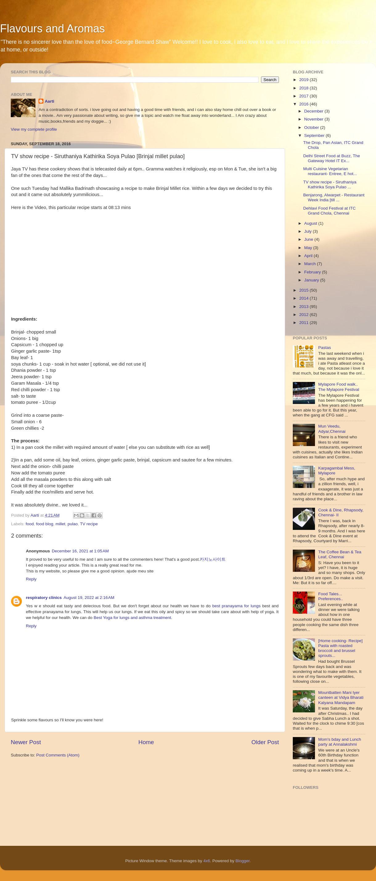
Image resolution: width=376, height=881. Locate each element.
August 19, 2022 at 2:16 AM (88, 597)
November (314, 119)
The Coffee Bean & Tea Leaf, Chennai (339, 554)
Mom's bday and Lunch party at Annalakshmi (339, 742)
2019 (304, 79)
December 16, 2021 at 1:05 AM (80, 551)
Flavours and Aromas (52, 28)
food (30, 524)
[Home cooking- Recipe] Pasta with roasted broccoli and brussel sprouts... (340, 648)
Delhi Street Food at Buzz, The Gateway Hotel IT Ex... (331, 158)
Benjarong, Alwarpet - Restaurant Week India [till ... (334, 197)
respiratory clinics (44, 597)
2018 (304, 88)
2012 (304, 314)
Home (146, 742)
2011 (304, 322)
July (308, 231)
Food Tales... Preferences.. (330, 596)
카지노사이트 (213, 559)
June (309, 239)
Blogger (242, 860)
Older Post (265, 742)
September (315, 135)
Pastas (324, 347)
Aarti (49, 101)
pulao (72, 524)
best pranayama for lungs (236, 606)
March (310, 263)
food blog (44, 524)
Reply (31, 579)
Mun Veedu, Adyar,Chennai (331, 428)
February (313, 272)
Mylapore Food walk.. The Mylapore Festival (338, 386)
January (312, 280)
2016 (304, 104)
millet (60, 524)
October (312, 127)
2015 (304, 290)
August (311, 223)
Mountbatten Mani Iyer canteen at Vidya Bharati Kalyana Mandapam (340, 697)
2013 (304, 306)
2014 (304, 298)
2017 (304, 96)
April (309, 255)
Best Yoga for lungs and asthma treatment (132, 617)
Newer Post (26, 742)
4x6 (206, 860)
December (314, 111)
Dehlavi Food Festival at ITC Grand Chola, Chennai (329, 210)
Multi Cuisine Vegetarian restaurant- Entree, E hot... (330, 171)
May (308, 247)
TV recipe (89, 524)
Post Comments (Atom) (58, 755)
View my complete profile (34, 129)
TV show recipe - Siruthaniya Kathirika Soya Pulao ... (330, 184)
